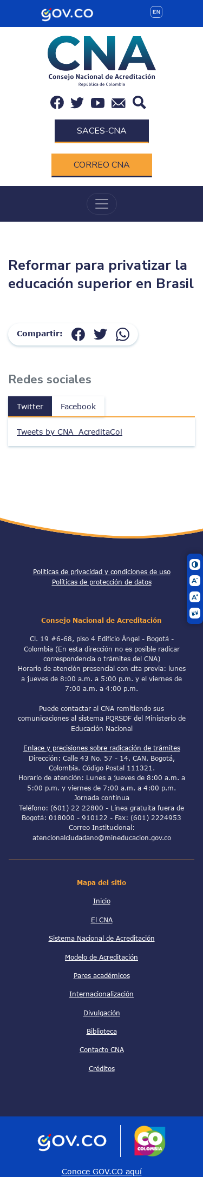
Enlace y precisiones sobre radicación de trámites (101, 748)
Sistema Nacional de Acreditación (102, 938)
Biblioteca (102, 1031)
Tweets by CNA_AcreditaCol (69, 431)
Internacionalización (101, 994)
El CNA (102, 919)
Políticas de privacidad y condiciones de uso (102, 571)
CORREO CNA (102, 165)
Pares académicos (102, 975)
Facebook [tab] (78, 406)
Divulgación (101, 1012)
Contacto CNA (102, 1049)
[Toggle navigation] (102, 204)
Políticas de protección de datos (102, 582)
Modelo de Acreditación (101, 957)
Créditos (102, 1068)
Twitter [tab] (30, 406)
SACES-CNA (102, 131)
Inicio (101, 901)
